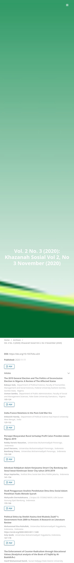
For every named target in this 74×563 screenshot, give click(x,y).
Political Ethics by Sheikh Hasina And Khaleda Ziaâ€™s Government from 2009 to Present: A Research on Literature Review (34, 519)
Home (7, 340)
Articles (7, 373)
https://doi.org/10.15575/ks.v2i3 (24, 354)
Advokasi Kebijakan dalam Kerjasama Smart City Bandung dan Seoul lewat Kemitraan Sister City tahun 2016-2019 (35, 469)
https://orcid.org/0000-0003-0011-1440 (21, 532)
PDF (10, 366)
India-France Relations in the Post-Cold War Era (28, 413)
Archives (17, 340)
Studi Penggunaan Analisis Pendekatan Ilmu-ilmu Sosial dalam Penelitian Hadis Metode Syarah (36, 492)
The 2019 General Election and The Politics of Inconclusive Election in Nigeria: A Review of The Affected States (33, 380)
